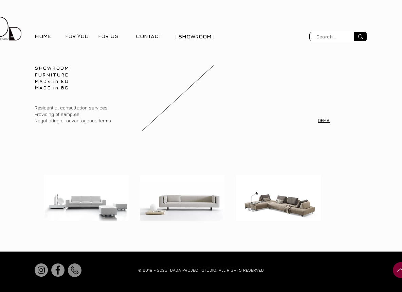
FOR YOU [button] (77, 36)
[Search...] (326, 37)
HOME (43, 36)
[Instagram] (41, 270)
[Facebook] (58, 270)
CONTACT (149, 36)
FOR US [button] (108, 36)
